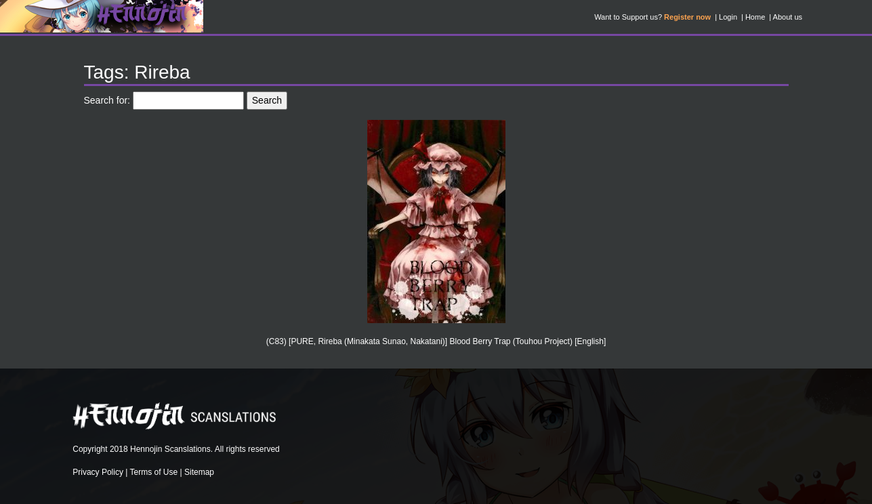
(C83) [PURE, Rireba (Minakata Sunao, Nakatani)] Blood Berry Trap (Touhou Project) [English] (436, 341)
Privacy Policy (97, 472)
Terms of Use (154, 472)
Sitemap (199, 472)
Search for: (107, 100)
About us (787, 17)
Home (755, 17)
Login (728, 17)
